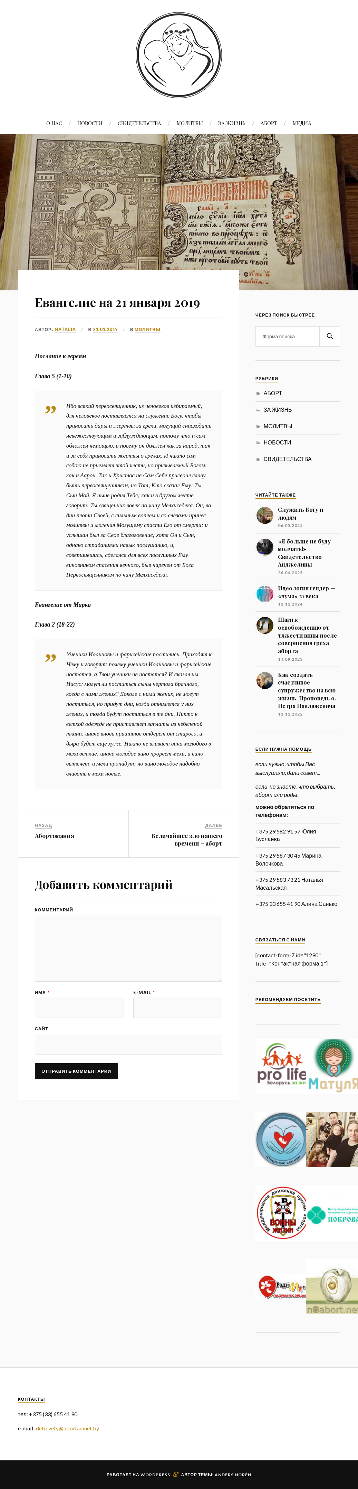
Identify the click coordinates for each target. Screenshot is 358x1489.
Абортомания (54, 855)
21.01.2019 (105, 349)
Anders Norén (233, 1474)
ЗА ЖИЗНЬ (231, 123)
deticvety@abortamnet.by (67, 1428)
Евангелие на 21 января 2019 (122, 310)
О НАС (54, 123)
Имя (42, 1014)
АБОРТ (269, 123)
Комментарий (54, 930)
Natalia (65, 349)
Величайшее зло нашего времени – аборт (186, 859)
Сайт (41, 1051)
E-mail (144, 1014)
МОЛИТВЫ (189, 123)
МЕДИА (301, 123)
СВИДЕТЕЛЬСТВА (139, 123)
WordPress (155, 1474)
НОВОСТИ (90, 123)
